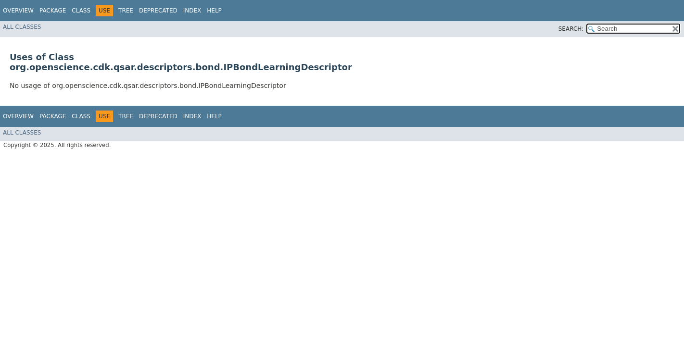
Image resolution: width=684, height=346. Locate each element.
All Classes (22, 27)
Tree (125, 10)
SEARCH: (571, 28)
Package (52, 10)
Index (192, 10)
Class (81, 10)
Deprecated (158, 10)
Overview (18, 10)
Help (214, 10)
